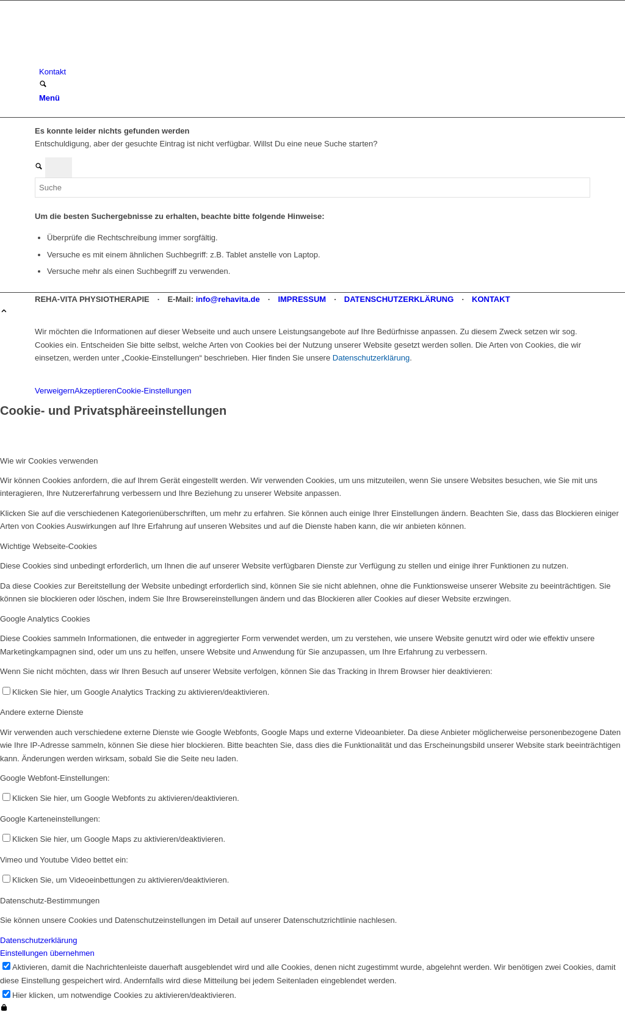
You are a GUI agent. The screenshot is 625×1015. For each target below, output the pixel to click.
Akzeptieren (95, 390)
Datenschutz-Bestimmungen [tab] (49, 900)
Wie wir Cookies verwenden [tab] (49, 460)
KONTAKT (491, 299)
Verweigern (54, 390)
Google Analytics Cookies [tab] (45, 618)
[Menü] (49, 97)
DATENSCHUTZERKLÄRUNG (399, 299)
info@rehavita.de (228, 299)
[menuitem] (314, 71)
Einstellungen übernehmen (47, 953)
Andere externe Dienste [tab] (42, 712)
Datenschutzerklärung (371, 357)
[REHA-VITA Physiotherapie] (126, 58)
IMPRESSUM (302, 299)
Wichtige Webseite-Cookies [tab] (48, 546)
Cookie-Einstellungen (154, 390)
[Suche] (43, 85)
